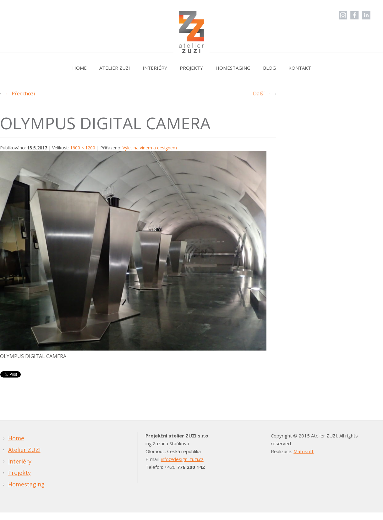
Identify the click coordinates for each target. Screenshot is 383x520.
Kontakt (299, 68)
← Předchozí (20, 93)
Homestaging (233, 68)
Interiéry (155, 68)
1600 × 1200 (82, 148)
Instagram (343, 15)
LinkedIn (366, 15)
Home (79, 68)
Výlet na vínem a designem (150, 148)
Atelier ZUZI (114, 68)
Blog (269, 68)
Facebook (354, 15)
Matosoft (303, 451)
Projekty (191, 68)
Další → (262, 93)
